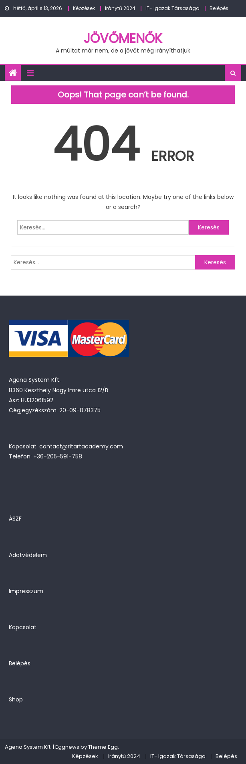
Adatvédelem (28, 555)
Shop (16, 699)
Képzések (84, 8)
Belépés (219, 8)
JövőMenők (123, 38)
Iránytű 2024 (120, 8)
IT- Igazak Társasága (172, 8)
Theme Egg (103, 747)
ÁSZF (15, 519)
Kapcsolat (22, 627)
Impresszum (26, 591)
